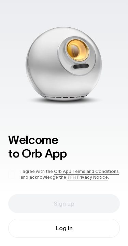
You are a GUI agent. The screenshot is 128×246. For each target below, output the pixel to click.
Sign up (64, 204)
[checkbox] (12, 174)
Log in (64, 228)
